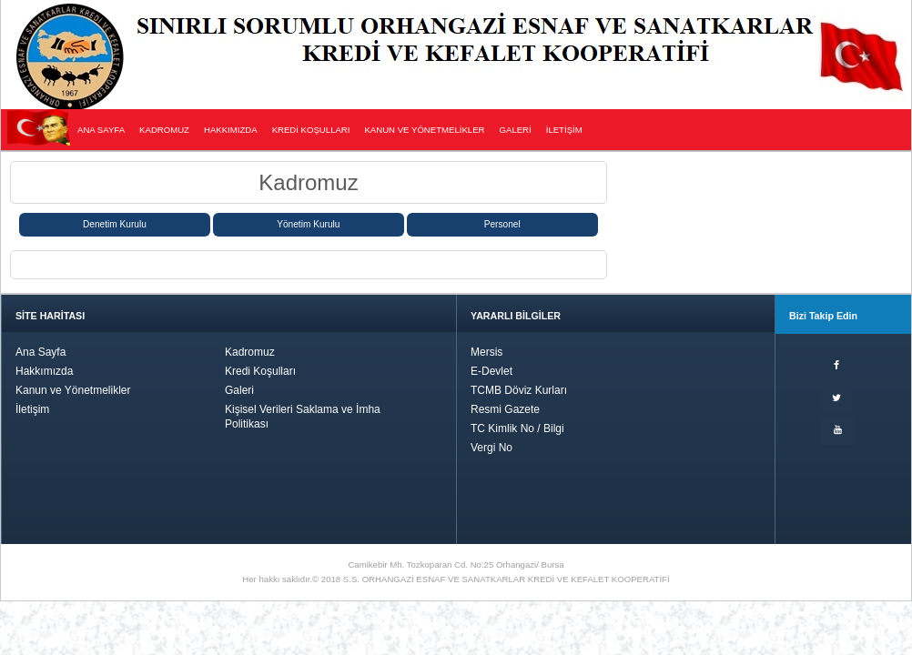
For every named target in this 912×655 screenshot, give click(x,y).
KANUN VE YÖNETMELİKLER (424, 130)
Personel (502, 224)
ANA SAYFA (101, 130)
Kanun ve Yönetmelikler (73, 390)
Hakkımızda (44, 371)
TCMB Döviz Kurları (519, 390)
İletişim (32, 409)
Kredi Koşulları (260, 371)
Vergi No (491, 447)
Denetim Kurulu (115, 224)
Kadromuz (250, 352)
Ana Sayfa (40, 352)
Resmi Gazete (505, 409)
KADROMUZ (164, 130)
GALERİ (516, 130)
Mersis (486, 352)
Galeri (239, 390)
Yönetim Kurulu (308, 224)
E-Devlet (491, 371)
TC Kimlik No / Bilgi (517, 428)
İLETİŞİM (564, 130)
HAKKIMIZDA (231, 130)
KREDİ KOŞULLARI (311, 130)
